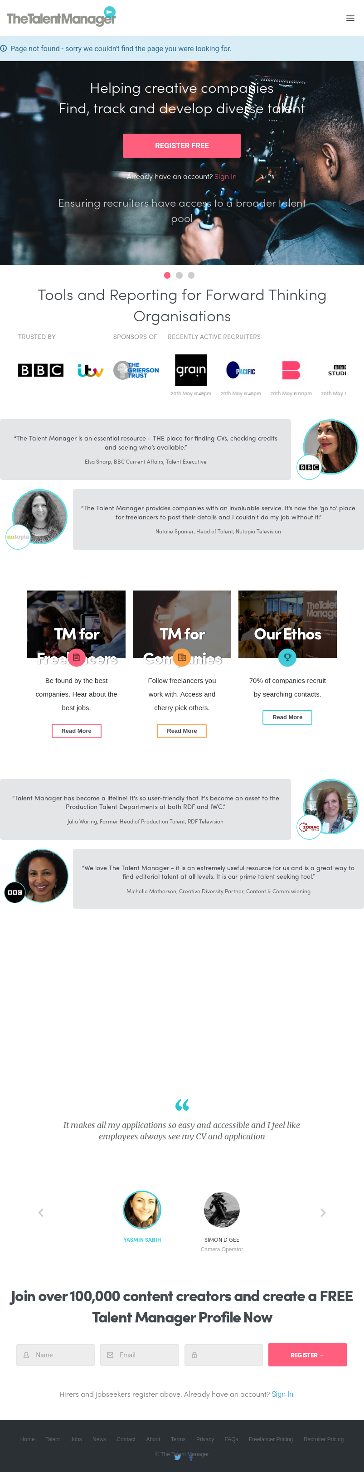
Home (27, 1439)
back (41, 1212)
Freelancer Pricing (271, 1439)
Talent (52, 1439)
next (323, 1212)
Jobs (76, 1439)
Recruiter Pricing (324, 1439)
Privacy (205, 1439)
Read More (76, 730)
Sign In (225, 176)
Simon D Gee (222, 1245)
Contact (125, 1439)
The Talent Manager (61, 18)
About (153, 1439)
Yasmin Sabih (142, 1240)
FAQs (231, 1439)
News (99, 1439)
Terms (178, 1439)
